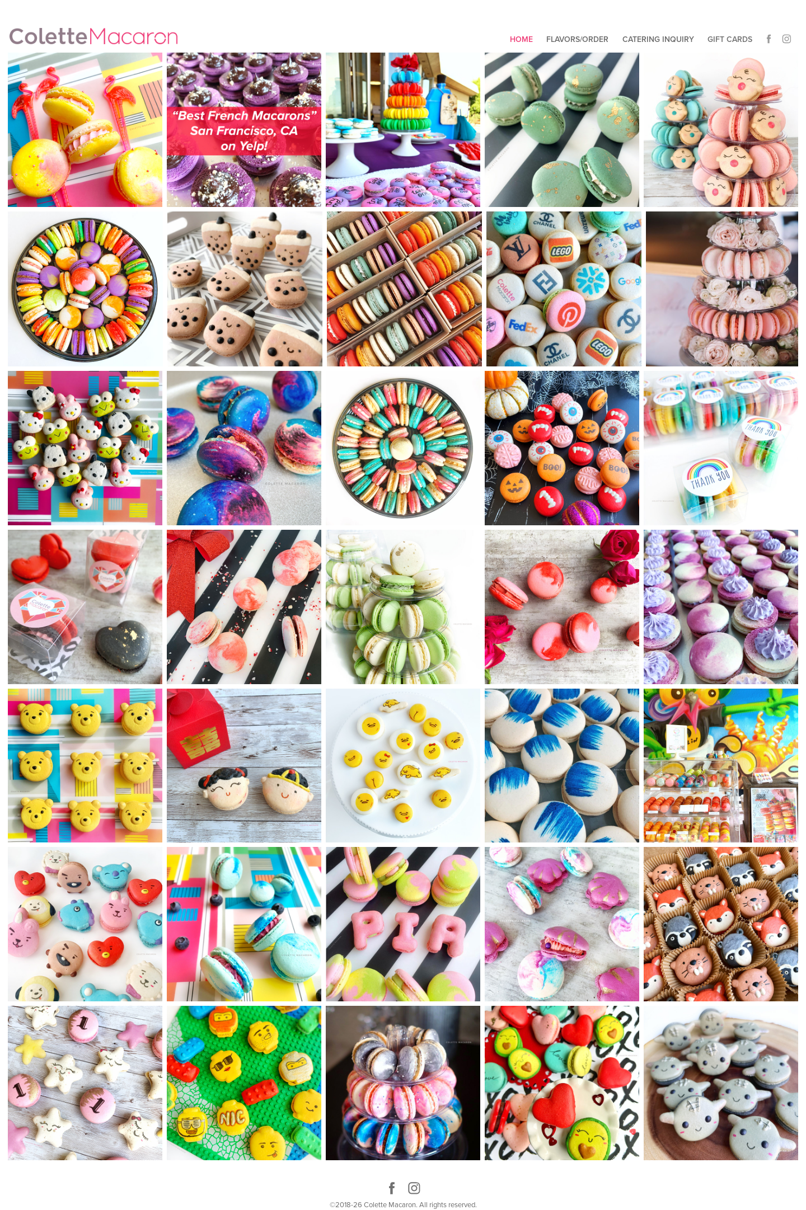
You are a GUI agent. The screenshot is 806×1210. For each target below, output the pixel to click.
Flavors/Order (577, 39)
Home (521, 39)
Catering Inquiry (658, 39)
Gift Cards (729, 39)
